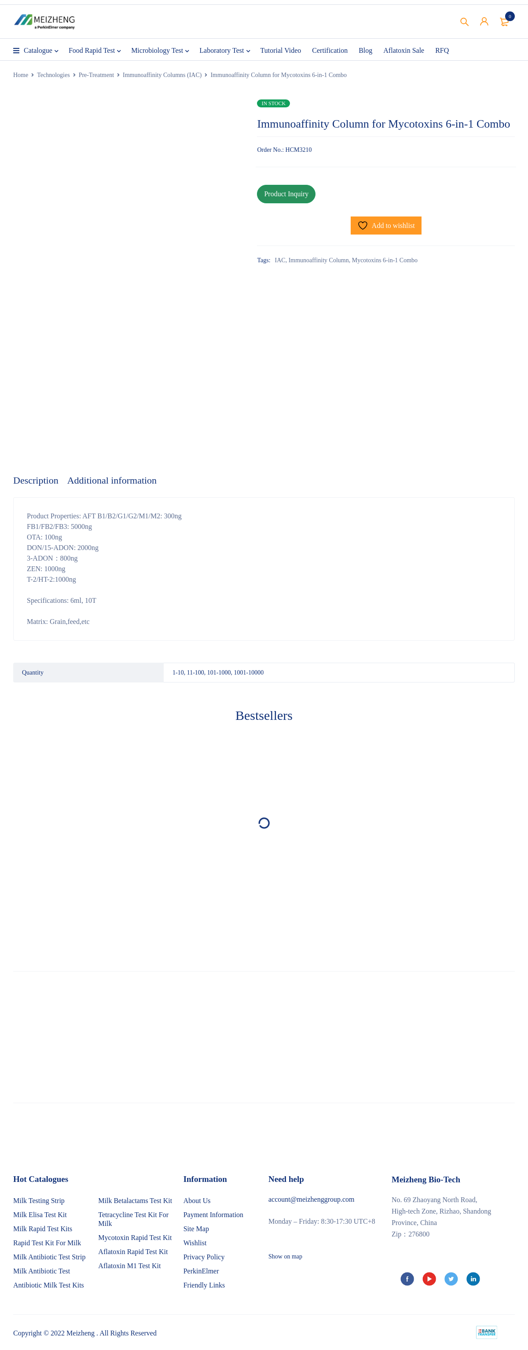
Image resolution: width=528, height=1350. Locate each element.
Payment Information (213, 1214)
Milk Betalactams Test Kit (135, 1200)
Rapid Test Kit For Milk (47, 1243)
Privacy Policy (204, 1257)
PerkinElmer (201, 1271)
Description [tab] (36, 480)
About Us (197, 1200)
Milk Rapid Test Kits (42, 1229)
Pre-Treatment (96, 75)
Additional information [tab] (112, 480)
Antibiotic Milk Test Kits (48, 1285)
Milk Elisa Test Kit (40, 1214)
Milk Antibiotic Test (41, 1271)
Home (20, 75)
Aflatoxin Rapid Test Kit (133, 1251)
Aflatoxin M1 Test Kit (129, 1265)
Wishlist (195, 1243)
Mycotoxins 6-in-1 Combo (385, 260)
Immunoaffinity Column (319, 260)
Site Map (196, 1229)
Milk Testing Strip (39, 1200)
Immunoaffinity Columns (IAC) (162, 75)
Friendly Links (204, 1285)
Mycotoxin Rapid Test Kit (135, 1237)
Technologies (53, 75)
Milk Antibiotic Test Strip (49, 1257)
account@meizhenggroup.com (311, 1199)
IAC (280, 260)
